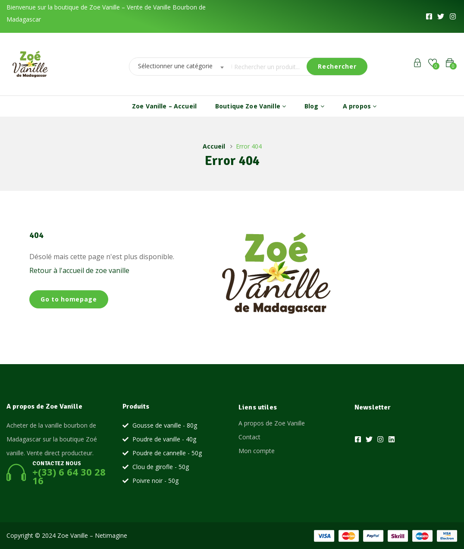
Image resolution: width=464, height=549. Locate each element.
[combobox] (178, 66)
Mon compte (256, 451)
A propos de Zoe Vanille (271, 423)
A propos (359, 106)
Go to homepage (69, 299)
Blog (314, 106)
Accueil (214, 146)
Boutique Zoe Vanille (250, 106)
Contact (249, 437)
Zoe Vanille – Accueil (164, 106)
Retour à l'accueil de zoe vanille (79, 270)
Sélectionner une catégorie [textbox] (175, 66)
